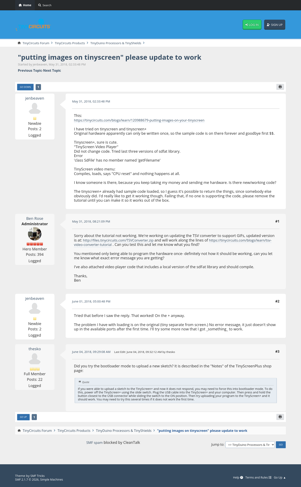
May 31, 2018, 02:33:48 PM (93, 102)
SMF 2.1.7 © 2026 (28, 479)
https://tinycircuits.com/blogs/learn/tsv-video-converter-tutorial (128, 245)
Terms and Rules (256, 478)
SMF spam (94, 443)
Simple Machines (54, 479)
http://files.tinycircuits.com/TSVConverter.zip (121, 241)
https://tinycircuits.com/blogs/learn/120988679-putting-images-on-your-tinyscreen (145, 120)
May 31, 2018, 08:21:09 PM (93, 222)
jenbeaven (34, 99)
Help (234, 478)
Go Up (24, 418)
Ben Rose (34, 219)
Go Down (26, 87)
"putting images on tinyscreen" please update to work (118, 57)
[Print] (280, 87)
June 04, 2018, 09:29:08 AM (93, 352)
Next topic (52, 71)
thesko (34, 349)
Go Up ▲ (279, 478)
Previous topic (30, 71)
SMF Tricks (38, 476)
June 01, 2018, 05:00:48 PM (93, 302)
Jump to (217, 446)
